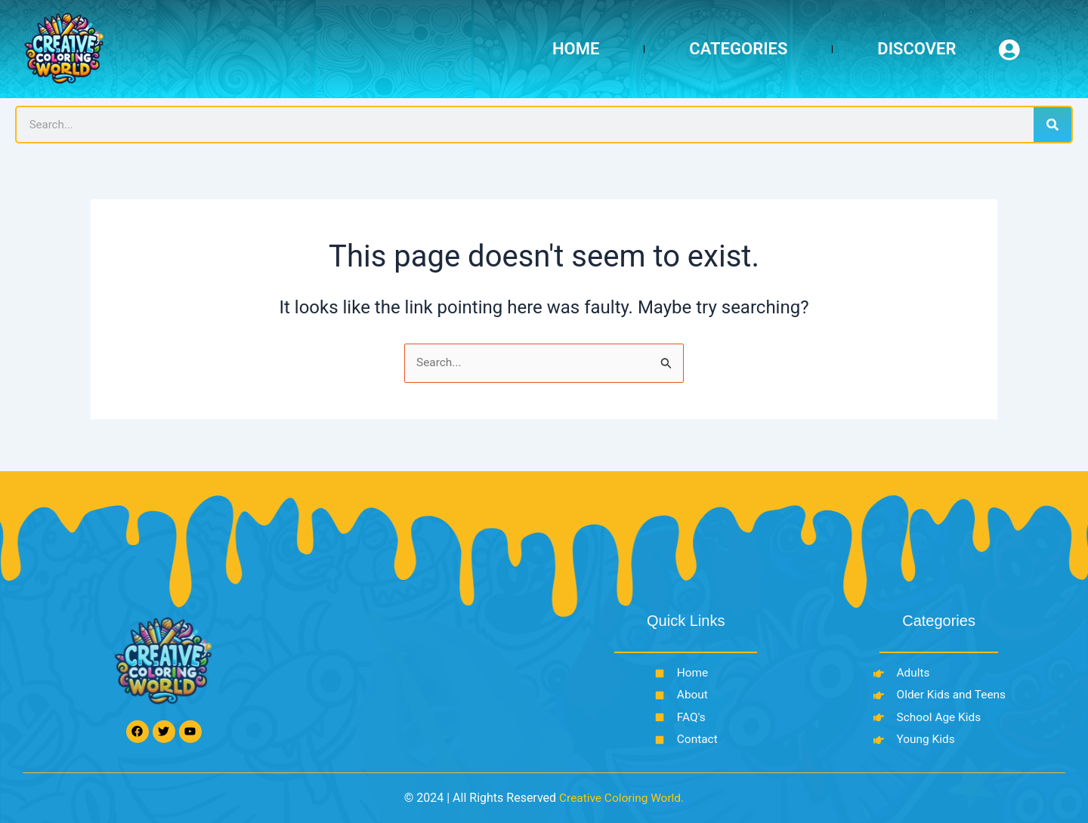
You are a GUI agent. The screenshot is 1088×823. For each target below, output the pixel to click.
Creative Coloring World (620, 798)
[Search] (1052, 124)
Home (575, 48)
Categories (738, 48)
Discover (916, 48)
